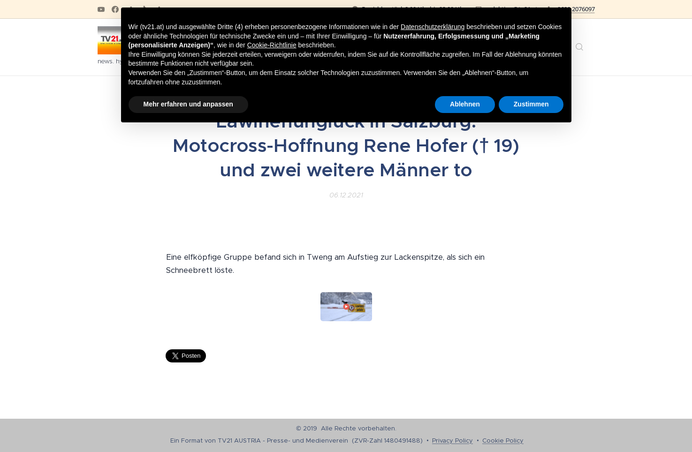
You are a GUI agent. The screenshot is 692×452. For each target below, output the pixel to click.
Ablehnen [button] (465, 104)
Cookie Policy (503, 440)
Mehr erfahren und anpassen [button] (188, 104)
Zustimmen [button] (531, 104)
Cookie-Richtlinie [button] (272, 45)
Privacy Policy (452, 440)
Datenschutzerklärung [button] (432, 26)
